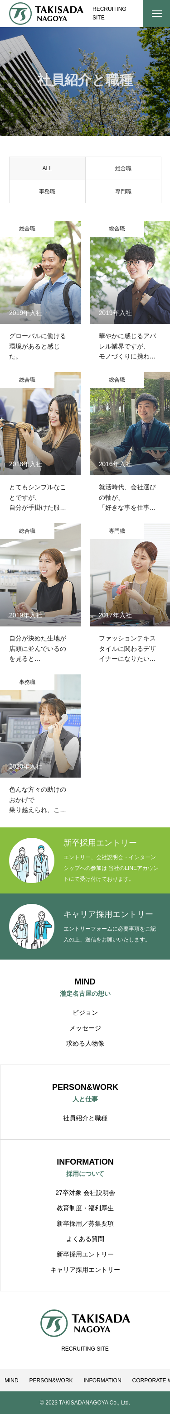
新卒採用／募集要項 (85, 1223)
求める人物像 (85, 1043)
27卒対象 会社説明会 (85, 1192)
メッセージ (85, 1028)
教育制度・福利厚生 (85, 1208)
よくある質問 (85, 1239)
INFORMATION (102, 1380)
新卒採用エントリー (85, 1254)
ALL (47, 170)
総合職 (123, 170)
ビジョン (85, 1012)
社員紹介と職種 (85, 1118)
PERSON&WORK (51, 1380)
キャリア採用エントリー (85, 1269)
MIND (12, 1380)
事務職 (47, 194)
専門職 (123, 194)
